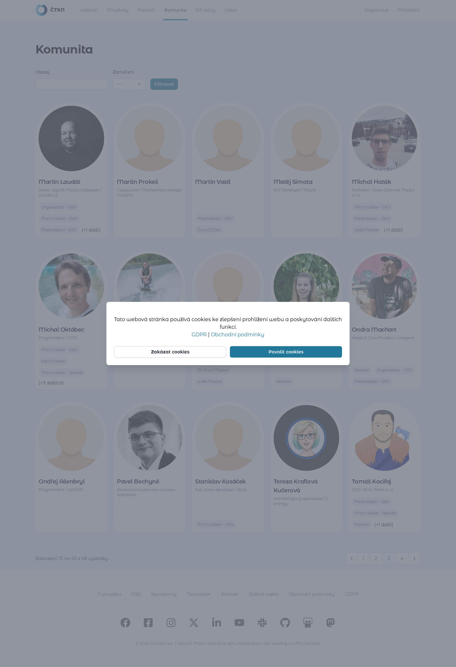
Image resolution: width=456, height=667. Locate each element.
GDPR (200, 335)
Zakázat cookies (170, 352)
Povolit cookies (286, 352)
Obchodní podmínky (237, 335)
